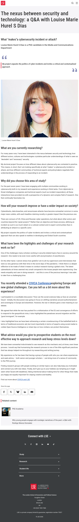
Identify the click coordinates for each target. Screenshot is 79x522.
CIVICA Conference (40, 283)
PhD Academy (17, 409)
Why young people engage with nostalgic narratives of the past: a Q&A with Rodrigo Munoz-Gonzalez (41, 421)
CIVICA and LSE (23, 380)
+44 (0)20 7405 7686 (39, 508)
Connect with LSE (39, 436)
